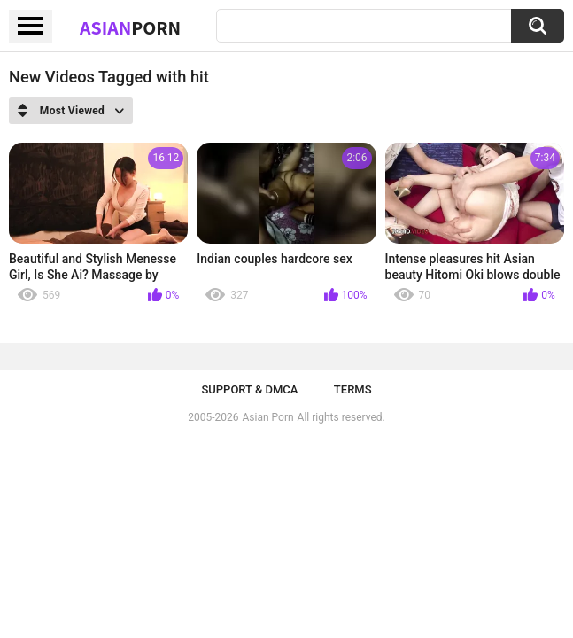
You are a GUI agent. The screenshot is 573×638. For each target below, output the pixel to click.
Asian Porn (268, 417)
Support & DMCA (249, 389)
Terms (353, 389)
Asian (130, 27)
